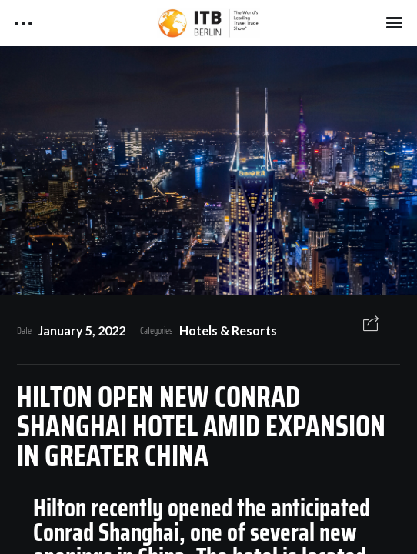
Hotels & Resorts (228, 330)
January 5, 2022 (81, 330)
